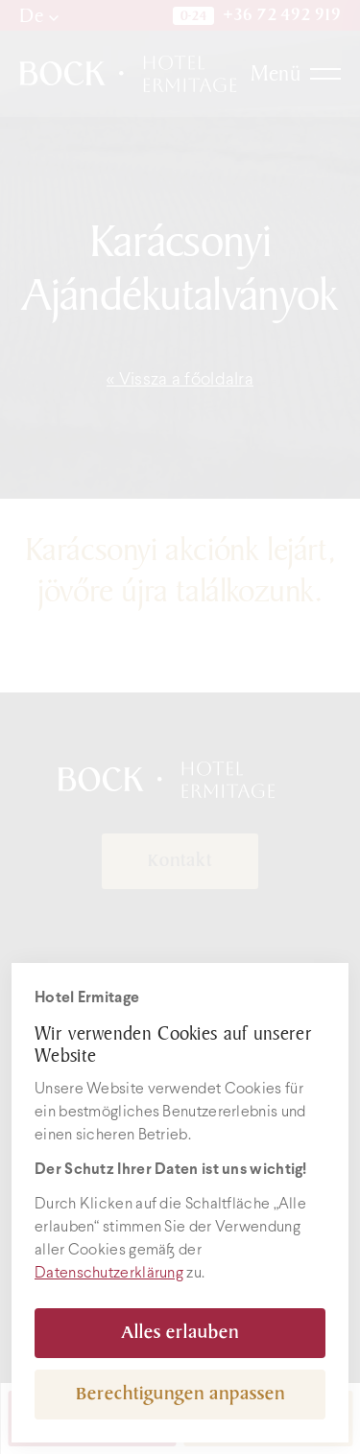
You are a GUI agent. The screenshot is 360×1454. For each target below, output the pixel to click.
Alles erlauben (180, 1333)
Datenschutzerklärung (109, 1273)
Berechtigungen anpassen (180, 1394)
